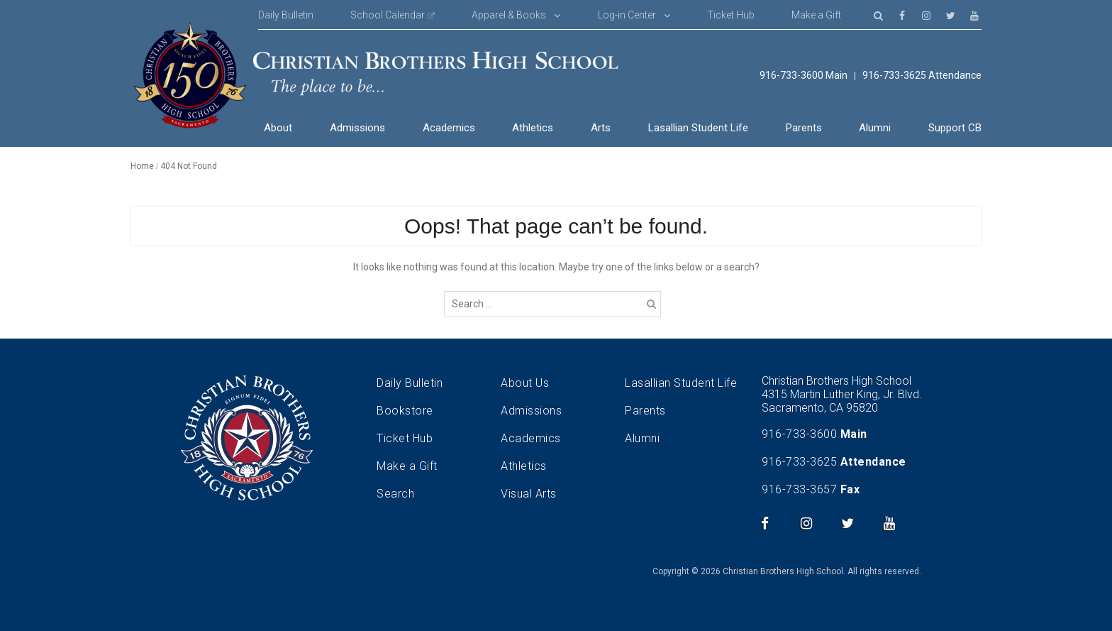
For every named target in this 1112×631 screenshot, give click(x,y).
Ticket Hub (731, 15)
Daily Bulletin (285, 15)
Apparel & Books (509, 15)
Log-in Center (627, 15)
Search (395, 493)
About (278, 127)
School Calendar (387, 15)
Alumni (875, 127)
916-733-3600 (799, 434)
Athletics (532, 127)
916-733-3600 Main (803, 75)
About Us (525, 383)
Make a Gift (816, 15)
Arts (601, 127)
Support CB (955, 127)
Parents (804, 127)
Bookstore (405, 410)
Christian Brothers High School (783, 571)
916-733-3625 (799, 461)
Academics (449, 127)
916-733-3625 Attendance (922, 75)
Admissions (357, 127)
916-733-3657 (799, 489)
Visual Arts (529, 493)
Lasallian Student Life (698, 127)
